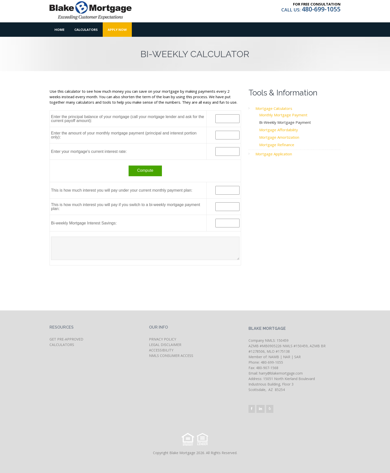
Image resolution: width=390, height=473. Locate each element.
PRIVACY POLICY (162, 339)
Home (59, 29)
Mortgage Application (273, 153)
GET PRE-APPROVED (66, 339)
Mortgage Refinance (276, 144)
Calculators (86, 29)
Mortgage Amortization (279, 137)
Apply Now (117, 29)
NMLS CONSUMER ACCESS (171, 355)
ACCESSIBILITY (161, 350)
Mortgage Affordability (278, 129)
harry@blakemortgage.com (281, 373)
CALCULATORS (61, 344)
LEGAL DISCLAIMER (165, 344)
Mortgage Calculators (273, 108)
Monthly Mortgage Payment (283, 114)
